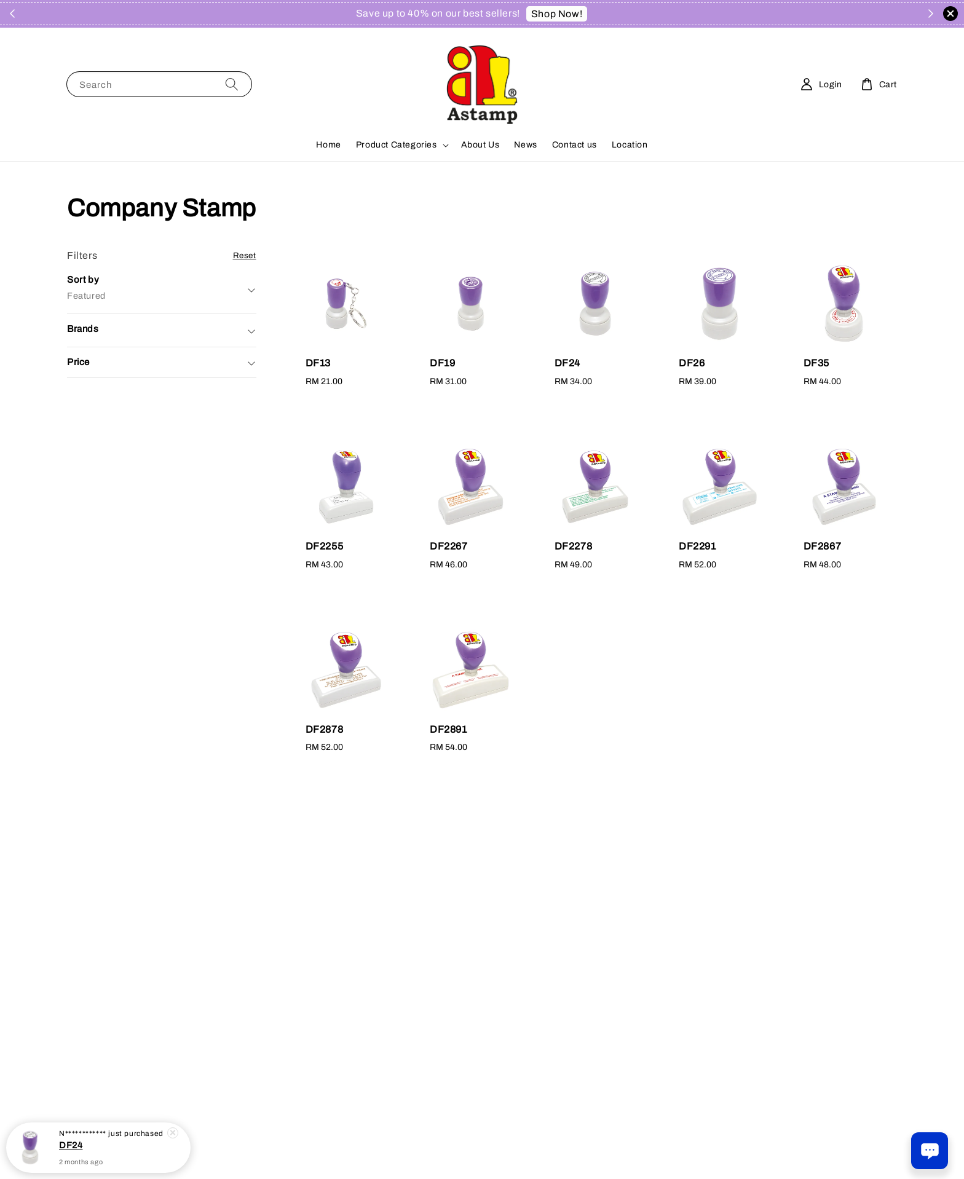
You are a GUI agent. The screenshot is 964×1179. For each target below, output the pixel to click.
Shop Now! (556, 14)
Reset (244, 255)
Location (630, 144)
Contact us (574, 144)
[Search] (231, 84)
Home (328, 144)
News (525, 144)
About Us (480, 144)
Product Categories (396, 144)
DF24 (70, 1154)
